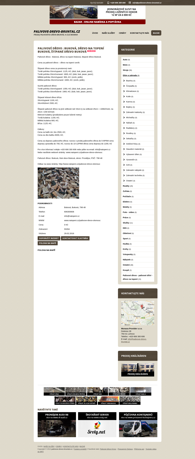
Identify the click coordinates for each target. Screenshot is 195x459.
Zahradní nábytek (135, 170)
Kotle (129, 96)
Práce (127, 217)
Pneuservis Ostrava (125, 449)
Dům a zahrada (131, 75)
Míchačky (131, 117)
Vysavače (131, 159)
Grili (129, 165)
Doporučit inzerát (49, 238)
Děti (126, 228)
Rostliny (131, 133)
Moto (126, 65)
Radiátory (131, 128)
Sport (127, 238)
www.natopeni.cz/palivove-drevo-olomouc (82, 220)
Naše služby (108, 33)
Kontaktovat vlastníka (75, 238)
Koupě (127, 270)
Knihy (127, 249)
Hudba (127, 244)
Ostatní (130, 180)
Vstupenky (129, 254)
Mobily (127, 207)
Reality (128, 186)
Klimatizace (132, 91)
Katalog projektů (80, 449)
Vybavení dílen (134, 154)
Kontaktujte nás (139, 33)
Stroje (127, 70)
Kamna (130, 102)
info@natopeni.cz (72, 216)
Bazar (156, 33)
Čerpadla (131, 86)
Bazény (130, 80)
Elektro (127, 202)
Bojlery (130, 107)
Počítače (128, 196)
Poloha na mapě (47, 243)
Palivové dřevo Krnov (108, 449)
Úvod (95, 33)
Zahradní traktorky (135, 112)
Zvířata (127, 191)
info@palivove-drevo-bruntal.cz (146, 2)
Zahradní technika (135, 175)
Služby (128, 223)
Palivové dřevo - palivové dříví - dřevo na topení (137, 277)
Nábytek (128, 259)
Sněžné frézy (133, 144)
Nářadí (130, 123)
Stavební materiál (135, 149)
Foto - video (130, 212)
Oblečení (128, 233)
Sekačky (131, 138)
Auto (126, 59)
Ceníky (122, 33)
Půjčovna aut (139, 449)
